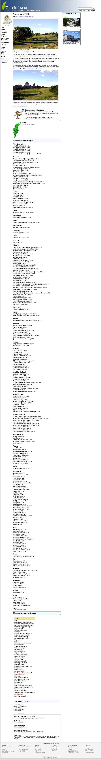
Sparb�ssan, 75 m (18, 511)
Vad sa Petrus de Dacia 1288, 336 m (24, 286)
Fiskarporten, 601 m (19, 476)
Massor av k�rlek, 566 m (20, 198)
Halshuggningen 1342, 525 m (21, 262)
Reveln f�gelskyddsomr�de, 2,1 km (24, 441)
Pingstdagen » (18, 640)
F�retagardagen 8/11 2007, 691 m (23, 160)
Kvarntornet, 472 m (18, 484)
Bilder (2, 58)
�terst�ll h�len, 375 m (20, 187)
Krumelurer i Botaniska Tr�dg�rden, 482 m (26, 388)
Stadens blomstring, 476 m (21, 279)
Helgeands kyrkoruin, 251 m (21, 532)
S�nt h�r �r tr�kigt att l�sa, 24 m (24, 202)
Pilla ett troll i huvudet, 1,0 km (21, 565)
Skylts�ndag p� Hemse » (22, 679)
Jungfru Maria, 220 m (19, 572)
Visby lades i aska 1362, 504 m (22, 294)
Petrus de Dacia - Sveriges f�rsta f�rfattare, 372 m (28, 272)
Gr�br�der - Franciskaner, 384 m (23, 260)
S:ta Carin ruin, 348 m (19, 546)
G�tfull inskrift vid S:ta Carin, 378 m (23, 330)
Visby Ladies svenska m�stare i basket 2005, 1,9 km (29, 183)
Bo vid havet (20, 721)
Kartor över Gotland (23, 749)
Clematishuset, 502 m (19, 398)
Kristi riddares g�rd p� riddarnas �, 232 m (26, 268)
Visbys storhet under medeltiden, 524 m (24, 302)
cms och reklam (69, 756)
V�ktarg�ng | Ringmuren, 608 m (23, 207)
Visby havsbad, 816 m (19, 587)
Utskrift (26, 16)
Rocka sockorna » (19, 689)
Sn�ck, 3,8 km (17, 585)
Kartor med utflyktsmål (40, 737)
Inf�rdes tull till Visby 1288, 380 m (23, 267)
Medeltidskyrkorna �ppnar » (23, 633)
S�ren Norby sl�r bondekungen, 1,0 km (25, 282)
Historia (3, 51)
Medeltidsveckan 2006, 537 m (22, 422)
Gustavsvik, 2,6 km (18, 582)
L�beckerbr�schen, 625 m (21, 489)
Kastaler (70, 749)
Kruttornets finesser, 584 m (21, 359)
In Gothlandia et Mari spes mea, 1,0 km (24, 265)
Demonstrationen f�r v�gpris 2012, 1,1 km (26, 159)
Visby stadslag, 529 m (19, 296)
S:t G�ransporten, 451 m (20, 501)
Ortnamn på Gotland (40, 752)
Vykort (3, 56)
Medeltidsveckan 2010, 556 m (22, 427)
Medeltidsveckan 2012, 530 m (22, 428)
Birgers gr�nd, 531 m (19, 449)
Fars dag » (17, 676)
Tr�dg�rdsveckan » (20, 646)
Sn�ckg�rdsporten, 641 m (21, 509)
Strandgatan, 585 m (19, 603)
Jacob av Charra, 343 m (20, 332)
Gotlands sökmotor (89, 752)
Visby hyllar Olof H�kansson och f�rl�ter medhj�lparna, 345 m (32, 293)
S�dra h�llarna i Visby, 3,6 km (22, 461)
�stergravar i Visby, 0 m (20, 522)
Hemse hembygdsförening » (22, 627)
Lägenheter (4, 750)
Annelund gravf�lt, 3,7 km (21, 233)
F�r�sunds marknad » (21, 655)
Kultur (3, 52)
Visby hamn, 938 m (18, 242)
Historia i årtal (25, 736)
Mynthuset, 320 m (18, 494)
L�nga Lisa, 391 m (18, 491)
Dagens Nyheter (55, 748)
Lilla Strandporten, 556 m (20, 488)
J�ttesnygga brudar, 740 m (21, 357)
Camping (4, 748)
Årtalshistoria (22, 750)
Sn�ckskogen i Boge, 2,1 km (21, 277)
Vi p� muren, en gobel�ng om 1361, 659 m (26, 315)
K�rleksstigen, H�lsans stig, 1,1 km (24, 361)
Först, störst (4, 62)
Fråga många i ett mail (7, 746)
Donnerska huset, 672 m (20, 399)
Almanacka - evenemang (24, 746)
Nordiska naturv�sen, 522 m (21, 362)
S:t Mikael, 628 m (18, 542)
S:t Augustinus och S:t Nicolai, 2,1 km (24, 273)
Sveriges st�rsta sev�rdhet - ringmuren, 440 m (27, 175)
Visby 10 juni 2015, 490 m (20, 369)
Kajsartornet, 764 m (19, 479)
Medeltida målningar (73, 751)
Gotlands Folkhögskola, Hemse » (24, 623)
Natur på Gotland (89, 750)
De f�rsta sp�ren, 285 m (20, 599)
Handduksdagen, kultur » (21, 638)
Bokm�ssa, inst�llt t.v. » (22, 696)
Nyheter (3, 47)
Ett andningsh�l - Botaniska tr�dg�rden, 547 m (27, 382)
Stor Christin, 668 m (19, 514)
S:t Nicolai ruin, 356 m (19, 543)
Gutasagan (87, 748)
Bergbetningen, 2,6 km (19, 436)
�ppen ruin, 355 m (18, 189)
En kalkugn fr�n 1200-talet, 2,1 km (23, 254)
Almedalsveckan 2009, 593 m (21, 147)
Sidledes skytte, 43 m (19, 504)
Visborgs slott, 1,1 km (19, 551)
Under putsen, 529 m (19, 390)
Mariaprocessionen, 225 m (21, 270)
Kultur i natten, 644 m (19, 164)
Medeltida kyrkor (39, 748)
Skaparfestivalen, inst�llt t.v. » (23, 687)
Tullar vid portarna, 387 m (20, 176)
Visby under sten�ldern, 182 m (22, 299)
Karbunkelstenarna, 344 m (21, 564)
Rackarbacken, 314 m (19, 458)
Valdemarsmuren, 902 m (20, 521)
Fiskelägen (70, 748)
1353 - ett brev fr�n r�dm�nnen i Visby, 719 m (27, 247)
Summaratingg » (19, 659)
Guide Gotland (5, 40)
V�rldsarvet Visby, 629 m (20, 304)
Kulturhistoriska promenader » (23, 622)
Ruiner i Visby (38, 750)
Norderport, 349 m (18, 497)
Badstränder (71, 746)
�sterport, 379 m (18, 524)
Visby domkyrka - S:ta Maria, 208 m (23, 344)
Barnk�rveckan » (19, 651)
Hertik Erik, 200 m (18, 193)
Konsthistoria (22, 751)
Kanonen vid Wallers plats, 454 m (23, 334)
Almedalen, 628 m (18, 448)
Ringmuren (20, 16)
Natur (2, 54)
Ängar (36, 751)
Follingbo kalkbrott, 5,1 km (20, 309)
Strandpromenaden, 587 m (21, 367)
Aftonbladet (54, 750)
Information (4, 45)
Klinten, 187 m (17, 600)
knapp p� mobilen (41, 111)
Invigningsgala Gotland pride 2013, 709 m (25, 162)
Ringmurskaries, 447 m (20, 366)
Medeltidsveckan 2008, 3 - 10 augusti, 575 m (26, 425)
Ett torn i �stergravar (37, 104)
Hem (2, 27)
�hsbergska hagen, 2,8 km (21, 463)
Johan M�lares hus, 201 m (21, 406)
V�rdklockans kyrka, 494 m (21, 345)
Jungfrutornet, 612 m (19, 478)
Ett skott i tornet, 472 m (20, 257)
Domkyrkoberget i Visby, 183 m (22, 377)
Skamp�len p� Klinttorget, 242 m (23, 275)
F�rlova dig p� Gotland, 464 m (22, 384)
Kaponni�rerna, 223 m (20, 481)
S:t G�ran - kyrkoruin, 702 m (21, 537)
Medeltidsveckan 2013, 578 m (22, 430)
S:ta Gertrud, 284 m (19, 172)
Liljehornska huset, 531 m (20, 408)
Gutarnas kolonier (42, 736)
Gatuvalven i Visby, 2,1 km (21, 237)
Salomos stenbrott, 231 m (20, 460)
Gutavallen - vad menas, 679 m (22, 356)
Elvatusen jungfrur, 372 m (20, 252)
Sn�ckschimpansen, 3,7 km (21, 468)
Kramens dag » (19, 682)
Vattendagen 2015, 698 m (20, 178)
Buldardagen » (18, 684)
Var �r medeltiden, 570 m (20, 204)
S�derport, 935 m (18, 517)
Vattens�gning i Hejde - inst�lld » (24, 692)
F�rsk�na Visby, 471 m (20, 354)
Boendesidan (21, 713)
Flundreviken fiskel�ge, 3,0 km (22, 217)
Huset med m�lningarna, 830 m (22, 403)
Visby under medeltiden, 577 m (22, 297)
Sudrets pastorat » (19, 628)
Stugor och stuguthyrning (8, 751)
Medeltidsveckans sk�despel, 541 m (24, 431)
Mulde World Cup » (20, 681)
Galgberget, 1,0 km (18, 258)
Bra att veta (87, 746)
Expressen (54, 749)
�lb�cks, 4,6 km (18, 443)
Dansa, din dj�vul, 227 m (20, 453)
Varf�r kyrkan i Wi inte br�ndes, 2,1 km (25, 289)
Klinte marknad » (19, 669)
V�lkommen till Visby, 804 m (21, 605)
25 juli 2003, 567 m (18, 597)
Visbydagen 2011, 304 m (20, 185)
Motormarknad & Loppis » (22, 635)
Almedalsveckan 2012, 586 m (21, 150)
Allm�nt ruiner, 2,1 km (19, 529)
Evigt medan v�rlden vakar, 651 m (23, 556)
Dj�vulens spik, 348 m (20, 327)
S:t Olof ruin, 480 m (18, 545)
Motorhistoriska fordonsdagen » (23, 643)
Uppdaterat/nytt (4, 59)
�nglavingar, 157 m (19, 577)
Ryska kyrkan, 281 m (19, 534)
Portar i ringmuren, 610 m (20, 499)
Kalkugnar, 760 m (18, 196)
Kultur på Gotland (89, 749)
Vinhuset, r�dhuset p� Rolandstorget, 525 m (26, 411)
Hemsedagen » (19, 649)
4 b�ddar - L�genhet (18, 704)
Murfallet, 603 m (17, 493)
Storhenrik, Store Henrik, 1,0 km (22, 515)
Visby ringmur (38, 749)
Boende (3, 29)
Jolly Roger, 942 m (18, 195)
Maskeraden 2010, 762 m (20, 170)
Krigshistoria (50, 736)
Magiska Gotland (26, 737)
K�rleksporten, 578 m (19, 486)
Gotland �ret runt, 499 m (20, 386)
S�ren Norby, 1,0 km (19, 280)
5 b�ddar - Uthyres (17, 707)
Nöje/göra (3, 32)
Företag (3, 34)
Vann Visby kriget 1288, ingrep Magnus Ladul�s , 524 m (30, 287)
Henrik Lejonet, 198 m (19, 263)
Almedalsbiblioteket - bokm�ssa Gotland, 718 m (27, 320)
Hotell (3, 749)
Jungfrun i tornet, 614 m (20, 562)
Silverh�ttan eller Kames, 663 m (22, 506)
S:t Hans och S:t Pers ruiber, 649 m (23, 539)
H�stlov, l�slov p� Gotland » (23, 673)
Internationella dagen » (21, 677)
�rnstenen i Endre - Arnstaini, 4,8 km (24, 339)
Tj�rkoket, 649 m (18, 410)
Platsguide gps (5, 42)
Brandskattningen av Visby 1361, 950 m (25, 250)
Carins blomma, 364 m (19, 561)
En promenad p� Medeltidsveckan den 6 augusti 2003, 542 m (31, 418)
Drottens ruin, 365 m (19, 531)
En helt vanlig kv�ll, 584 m (21, 379)
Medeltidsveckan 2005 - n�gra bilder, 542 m (26, 420)
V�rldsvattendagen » (20, 690)
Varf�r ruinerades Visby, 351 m (22, 291)
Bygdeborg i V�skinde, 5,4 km (22, 227)
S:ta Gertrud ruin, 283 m (20, 548)
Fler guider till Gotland (73, 752)
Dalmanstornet (32, 66)
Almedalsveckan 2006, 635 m (21, 146)
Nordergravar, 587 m (19, 496)
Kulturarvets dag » (19, 664)
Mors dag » (17, 641)
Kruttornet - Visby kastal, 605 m (22, 483)
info (92, 10)
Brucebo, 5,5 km (18, 438)
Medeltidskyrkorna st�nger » (23, 666)
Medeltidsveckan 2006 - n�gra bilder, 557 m (26, 423)
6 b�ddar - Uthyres (17, 710)
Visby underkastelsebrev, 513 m (22, 301)
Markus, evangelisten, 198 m (21, 575)
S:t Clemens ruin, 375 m (20, 535)
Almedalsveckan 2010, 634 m (21, 149)
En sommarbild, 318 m (19, 381)
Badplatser (37, 746)
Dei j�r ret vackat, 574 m (20, 376)
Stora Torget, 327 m (19, 602)
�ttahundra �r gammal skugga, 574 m (24, 391)
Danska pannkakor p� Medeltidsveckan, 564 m (27, 416)
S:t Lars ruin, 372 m (19, 540)
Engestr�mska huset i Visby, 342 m (23, 401)
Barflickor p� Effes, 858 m (21, 374)
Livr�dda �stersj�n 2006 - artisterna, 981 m (26, 167)
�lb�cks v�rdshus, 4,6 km (21, 337)
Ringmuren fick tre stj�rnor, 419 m (23, 212)
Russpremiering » (19, 656)
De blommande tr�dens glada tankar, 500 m (26, 222)
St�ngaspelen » (19, 653)
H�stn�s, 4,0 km (18, 404)
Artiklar (19, 737)
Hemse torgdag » (19, 671)
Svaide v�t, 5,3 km (18, 592)
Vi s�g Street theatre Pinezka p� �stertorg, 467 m (28, 182)
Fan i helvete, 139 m (19, 329)
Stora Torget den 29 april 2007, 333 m (24, 173)
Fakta (2, 48)
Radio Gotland (55, 746)
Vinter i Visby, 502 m (19, 205)
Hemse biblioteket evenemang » (24, 625)
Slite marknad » (19, 658)
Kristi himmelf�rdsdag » (21, 637)
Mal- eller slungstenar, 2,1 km (21, 169)
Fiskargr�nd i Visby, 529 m (21, 455)
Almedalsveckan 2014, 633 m (21, 152)
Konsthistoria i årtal (33, 736)
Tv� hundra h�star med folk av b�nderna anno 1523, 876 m (31, 284)
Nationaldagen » (19, 644)
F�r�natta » (18, 668)
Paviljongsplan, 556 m (19, 457)
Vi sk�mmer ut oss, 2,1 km (21, 180)
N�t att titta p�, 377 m (20, 364)
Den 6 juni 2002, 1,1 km (20, 350)
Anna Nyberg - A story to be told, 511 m (24, 314)
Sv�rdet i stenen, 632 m (20, 200)
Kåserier (32, 737)
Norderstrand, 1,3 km (19, 584)
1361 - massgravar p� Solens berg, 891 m (26, 249)
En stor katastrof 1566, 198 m (21, 255)
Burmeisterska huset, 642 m (21, 396)
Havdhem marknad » (20, 661)
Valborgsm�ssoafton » (21, 630)
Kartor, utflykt (5, 38)
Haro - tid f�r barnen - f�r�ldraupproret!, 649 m (27, 154)
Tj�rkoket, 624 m (18, 519)
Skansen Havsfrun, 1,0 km (21, 507)
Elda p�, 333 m (17, 352)
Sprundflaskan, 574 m (19, 512)
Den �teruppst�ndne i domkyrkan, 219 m (25, 570)
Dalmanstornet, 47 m (19, 473)
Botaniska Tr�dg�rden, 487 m (22, 451)
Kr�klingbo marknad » (21, 663)
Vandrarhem (5, 752)
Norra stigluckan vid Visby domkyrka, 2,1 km (26, 335)
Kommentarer (4, 61)
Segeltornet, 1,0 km (18, 502)
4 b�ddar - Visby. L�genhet (19, 706)
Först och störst (17, 736)
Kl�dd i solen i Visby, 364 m (21, 574)
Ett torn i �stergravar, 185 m (21, 475)
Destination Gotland (21, 609)
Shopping (3, 36)
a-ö (94, 10)
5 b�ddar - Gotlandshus (18, 709)
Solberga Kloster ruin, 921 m (21, 550)
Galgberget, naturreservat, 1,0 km (23, 439)
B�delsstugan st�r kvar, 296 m (22, 325)
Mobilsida (31, 16)
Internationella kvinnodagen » (23, 685)
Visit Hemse (39, 118)
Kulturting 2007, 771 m (19, 165)
